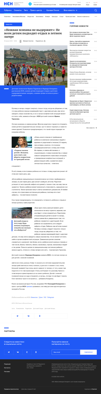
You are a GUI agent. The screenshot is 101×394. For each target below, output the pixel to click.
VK (45, 297)
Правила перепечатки (11, 389)
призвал (29, 286)
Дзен (41, 297)
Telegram (50, 297)
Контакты (7, 368)
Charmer (94, 389)
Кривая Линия (52, 10)
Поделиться (40, 41)
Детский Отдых (38, 308)
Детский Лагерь (50, 308)
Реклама (7, 371)
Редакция (7, 364)
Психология (20, 308)
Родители (28, 308)
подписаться (88, 352)
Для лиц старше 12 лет (28, 389)
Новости (34, 297)
